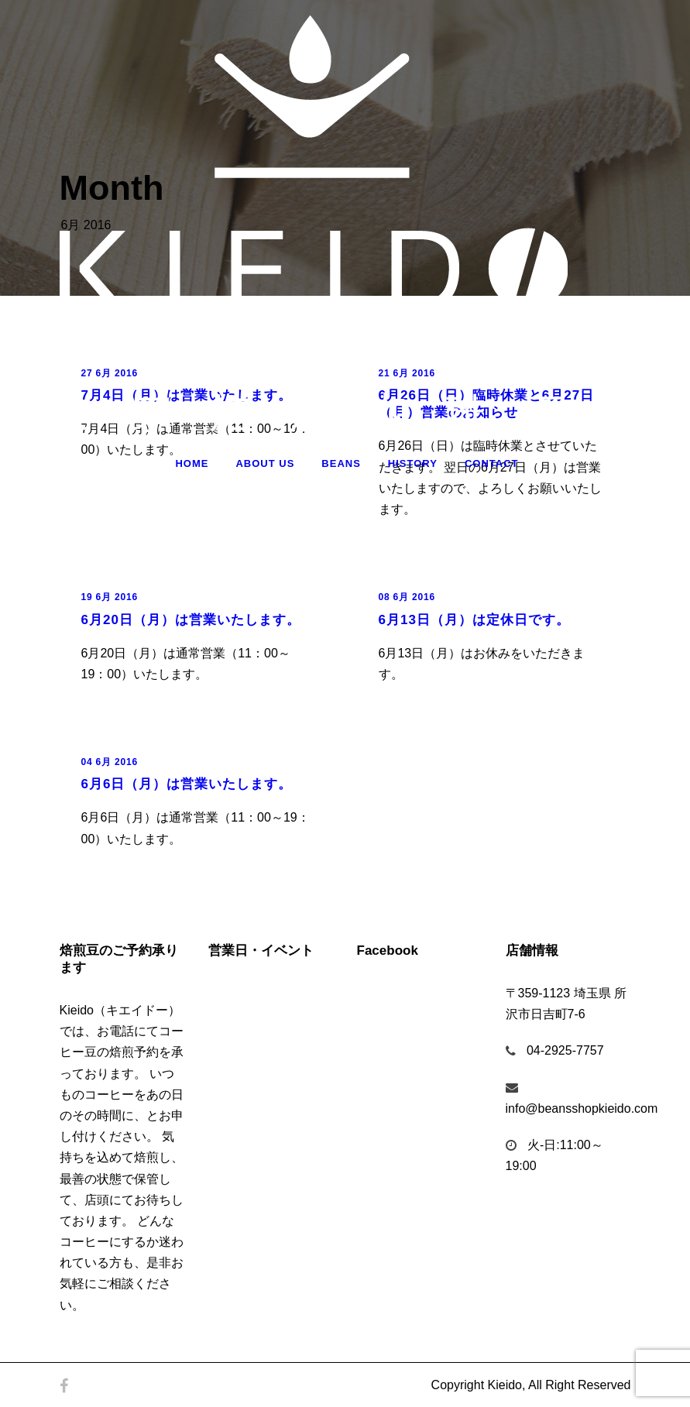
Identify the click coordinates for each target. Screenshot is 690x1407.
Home (191, 463)
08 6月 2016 (407, 597)
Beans (341, 463)
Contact (492, 463)
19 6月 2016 (109, 597)
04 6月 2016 (109, 762)
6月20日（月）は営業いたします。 (190, 620)
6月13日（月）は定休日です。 (474, 620)
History (413, 463)
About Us (264, 463)
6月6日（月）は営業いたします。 (187, 784)
